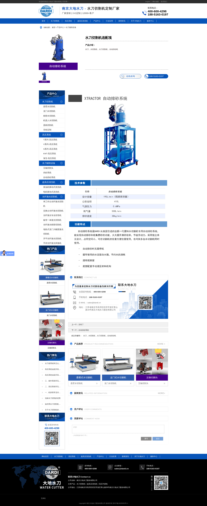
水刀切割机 (55, 21)
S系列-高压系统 (50, 149)
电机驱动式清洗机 (51, 192)
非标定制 (47, 130)
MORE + (161, 344)
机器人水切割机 (50, 120)
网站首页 (45, 456)
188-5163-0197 (154, 76)
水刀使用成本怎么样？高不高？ (52, 363)
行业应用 (109, 21)
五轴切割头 (48, 168)
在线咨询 (127, 76)
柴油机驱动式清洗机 (52, 187)
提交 (158, 439)
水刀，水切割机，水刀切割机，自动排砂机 (99, 336)
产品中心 (96, 21)
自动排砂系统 (49, 177)
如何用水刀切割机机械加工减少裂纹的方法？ (53, 404)
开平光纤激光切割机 (52, 239)
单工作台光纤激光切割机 (53, 204)
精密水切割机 (49, 116)
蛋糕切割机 (48, 125)
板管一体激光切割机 (52, 220)
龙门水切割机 (49, 111)
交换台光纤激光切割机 (53, 211)
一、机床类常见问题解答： (53, 392)
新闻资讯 (121, 21)
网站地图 (155, 1)
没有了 (81, 325)
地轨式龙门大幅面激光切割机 (53, 231)
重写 (146, 439)
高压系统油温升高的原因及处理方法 (53, 369)
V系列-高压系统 (50, 144)
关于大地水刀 (136, 21)
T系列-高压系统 (50, 140)
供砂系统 (47, 173)
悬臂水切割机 (49, 107)
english (147, 1)
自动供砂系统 (83, 330)
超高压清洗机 (82, 21)
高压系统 (68, 21)
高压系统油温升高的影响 (53, 375)
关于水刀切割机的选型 (53, 410)
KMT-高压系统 (49, 154)
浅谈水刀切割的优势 (53, 398)
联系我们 (164, 1)
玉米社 (43, 498)
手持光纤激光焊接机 (52, 243)
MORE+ (161, 393)
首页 (43, 21)
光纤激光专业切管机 (52, 215)
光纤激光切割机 (49, 196)
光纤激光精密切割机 (52, 225)
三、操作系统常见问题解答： (53, 381)
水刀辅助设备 (71, 27)
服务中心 (150, 21)
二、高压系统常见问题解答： (53, 387)
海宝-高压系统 (49, 158)
